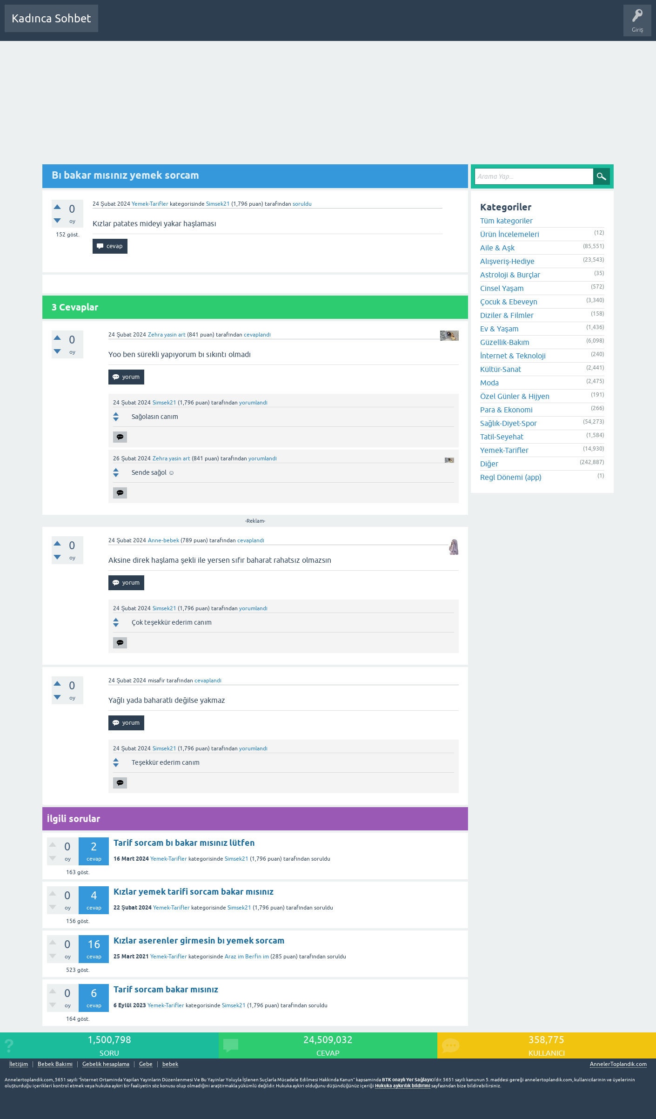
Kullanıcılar (239, 25)
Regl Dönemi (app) (511, 477)
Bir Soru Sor (278, 25)
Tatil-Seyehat (501, 436)
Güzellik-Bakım (504, 342)
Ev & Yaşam (499, 328)
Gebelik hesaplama (105, 1064)
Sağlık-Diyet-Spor (508, 423)
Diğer (489, 463)
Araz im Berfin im (247, 956)
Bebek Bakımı (381, 25)
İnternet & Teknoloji (513, 355)
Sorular (114, 25)
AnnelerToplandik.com (618, 1064)
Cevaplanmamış (155, 25)
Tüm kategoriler (506, 220)
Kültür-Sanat (500, 369)
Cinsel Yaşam (502, 288)
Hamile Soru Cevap (327, 25)
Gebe (146, 1064)
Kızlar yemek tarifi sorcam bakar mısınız (194, 892)
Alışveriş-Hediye (507, 261)
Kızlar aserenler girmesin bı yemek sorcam (199, 940)
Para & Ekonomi (506, 409)
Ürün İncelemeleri (509, 234)
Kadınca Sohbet (51, 18)
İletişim (18, 1064)
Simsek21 (236, 859)
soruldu (302, 204)
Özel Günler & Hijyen (514, 396)
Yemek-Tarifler (150, 204)
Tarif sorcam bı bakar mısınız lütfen (184, 843)
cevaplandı (257, 334)
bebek (170, 1064)
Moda (489, 382)
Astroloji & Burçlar (510, 274)
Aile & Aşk (497, 247)
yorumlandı (253, 402)
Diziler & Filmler (507, 315)
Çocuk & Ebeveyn (508, 301)
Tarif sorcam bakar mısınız (166, 989)
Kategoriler (200, 25)
